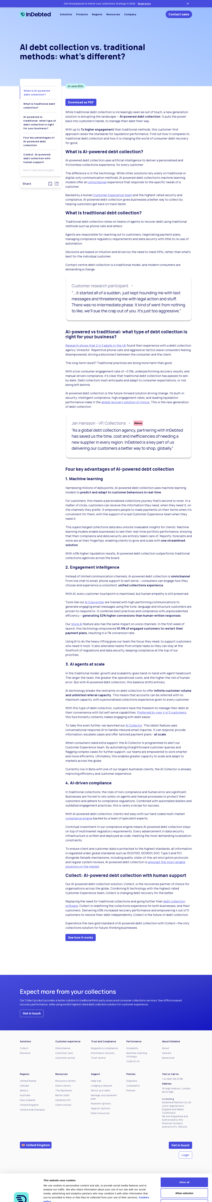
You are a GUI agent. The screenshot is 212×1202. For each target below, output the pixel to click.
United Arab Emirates (32, 1109)
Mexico (24, 1090)
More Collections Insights (38, 170)
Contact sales (178, 14)
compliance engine (78, 818)
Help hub (96, 1080)
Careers (167, 1053)
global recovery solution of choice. (125, 402)
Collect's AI (132, 1061)
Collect (24, 1048)
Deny (184, 1180)
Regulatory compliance (104, 1048)
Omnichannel (62, 1048)
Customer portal (65, 1057)
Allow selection (184, 1169)
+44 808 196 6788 (172, 1078)
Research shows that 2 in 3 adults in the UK (95, 345)
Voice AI (76, 624)
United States (28, 1080)
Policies (130, 1090)
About (165, 1048)
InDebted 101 (63, 1100)
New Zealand (27, 1100)
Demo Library (63, 1085)
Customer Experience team (112, 195)
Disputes (131, 1080)
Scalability (132, 1048)
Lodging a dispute (101, 1085)
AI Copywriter (94, 602)
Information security (103, 1053)
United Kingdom (29, 1104)
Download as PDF (81, 102)
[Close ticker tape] (187, 3)
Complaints (133, 1085)
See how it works (80, 937)
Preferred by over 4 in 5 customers (161, 712)
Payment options (101, 1103)
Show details (174, 1195)
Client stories (63, 1104)
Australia (25, 1095)
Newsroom (168, 1057)
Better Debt (62, 1095)
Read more (144, 3)
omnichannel (97, 182)
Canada (24, 1085)
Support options (100, 1108)
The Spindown (63, 1090)
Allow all (184, 1158)
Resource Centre (65, 1080)
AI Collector (134, 725)
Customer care (64, 1053)
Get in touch (32, 1013)
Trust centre (98, 1057)
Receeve (25, 1053)
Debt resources (100, 1113)
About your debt (100, 1090)
